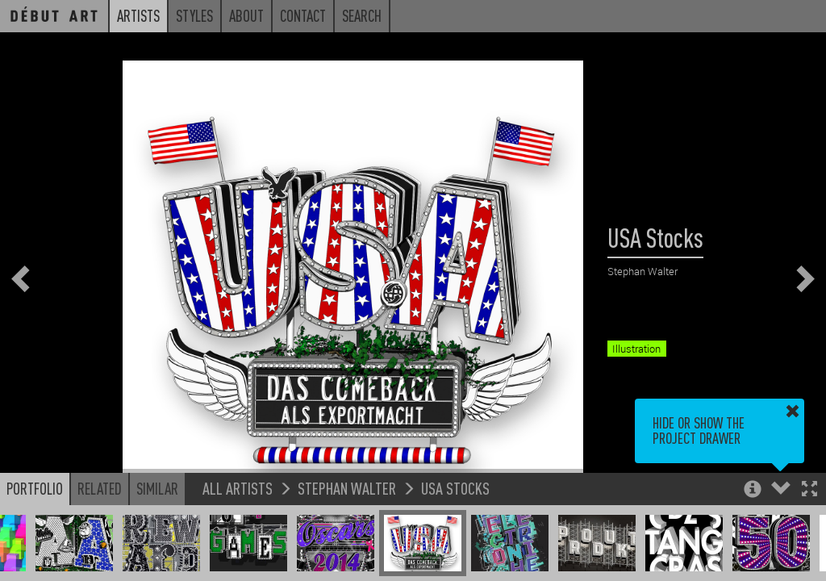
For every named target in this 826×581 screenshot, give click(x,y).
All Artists (237, 488)
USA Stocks (455, 488)
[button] (809, 490)
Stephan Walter (347, 488)
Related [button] (99, 488)
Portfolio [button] (34, 488)
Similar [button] (157, 488)
